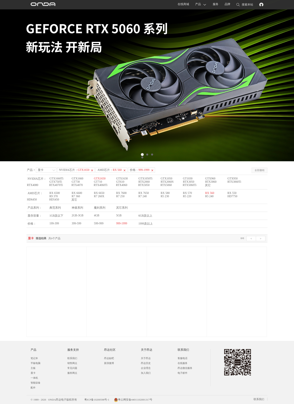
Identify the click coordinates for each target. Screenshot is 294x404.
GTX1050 (166, 178)
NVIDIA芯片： (74, 169)
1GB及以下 (56, 215)
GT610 (120, 181)
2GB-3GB (78, 215)
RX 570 (187, 193)
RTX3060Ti (234, 181)
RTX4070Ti (56, 185)
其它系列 (122, 207)
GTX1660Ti (56, 178)
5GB (118, 215)
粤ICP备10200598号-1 (96, 399)
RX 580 (165, 193)
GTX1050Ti (145, 178)
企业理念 (146, 368)
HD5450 (54, 199)
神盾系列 (77, 207)
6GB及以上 (145, 215)
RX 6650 (99, 193)
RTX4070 (77, 185)
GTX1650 (100, 178)
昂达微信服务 (185, 368)
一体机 (34, 377)
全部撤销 (259, 170)
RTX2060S (167, 181)
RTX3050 (188, 181)
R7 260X (99, 196)
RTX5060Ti (189, 185)
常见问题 (72, 368)
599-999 (99, 223)
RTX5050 (143, 185)
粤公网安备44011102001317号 (133, 399)
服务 (215, 4)
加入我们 (146, 373)
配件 (33, 387)
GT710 (98, 181)
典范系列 (55, 207)
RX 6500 (54, 193)
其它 (208, 185)
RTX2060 (144, 181)
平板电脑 (35, 363)
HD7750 (232, 196)
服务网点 (72, 373)
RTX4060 (121, 185)
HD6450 (32, 199)
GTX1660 (77, 178)
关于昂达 (146, 358)
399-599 (76, 223)
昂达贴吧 (109, 358)
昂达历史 (146, 363)
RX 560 (209, 193)
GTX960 (210, 178)
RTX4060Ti (100, 185)
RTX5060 (166, 185)
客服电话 (182, 358)
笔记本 (34, 358)
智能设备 (35, 382)
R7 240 (142, 196)
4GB (96, 215)
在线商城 (183, 4)
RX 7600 (121, 193)
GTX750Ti (55, 181)
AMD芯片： (109, 169)
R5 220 (187, 196)
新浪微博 (109, 363)
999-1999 (121, 223)
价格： (139, 169)
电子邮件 (182, 373)
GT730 (76, 181)
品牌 (227, 4)
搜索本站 (244, 4)
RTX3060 (210, 181)
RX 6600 (77, 193)
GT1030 (188, 178)
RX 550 (231, 193)
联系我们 (72, 358)
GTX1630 (122, 178)
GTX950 (232, 178)
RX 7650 (143, 193)
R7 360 (76, 196)
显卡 (40, 169)
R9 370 (53, 196)
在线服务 (182, 363)
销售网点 (72, 363)
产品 (198, 4)
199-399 (54, 223)
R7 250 (120, 196)
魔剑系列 (99, 207)
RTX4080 (32, 185)
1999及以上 (145, 223)
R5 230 (165, 196)
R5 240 (209, 196)
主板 (33, 368)
